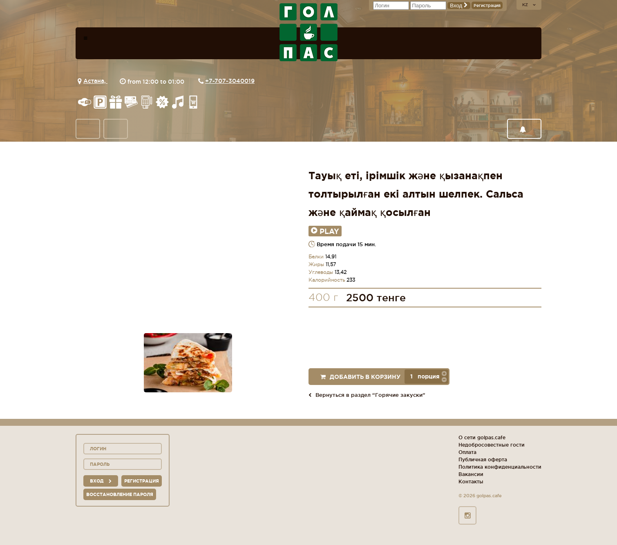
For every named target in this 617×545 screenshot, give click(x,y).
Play (325, 231)
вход (101, 480)
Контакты (470, 481)
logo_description (308, 32)
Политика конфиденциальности (499, 466)
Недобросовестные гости (491, 444)
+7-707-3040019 (230, 81)
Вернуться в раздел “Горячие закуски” (366, 395)
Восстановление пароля (119, 494)
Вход (459, 5)
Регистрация (487, 5)
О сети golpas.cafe (481, 437)
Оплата (467, 452)
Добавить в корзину (360, 377)
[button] (444, 373)
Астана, (95, 81)
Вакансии (470, 474)
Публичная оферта (482, 459)
